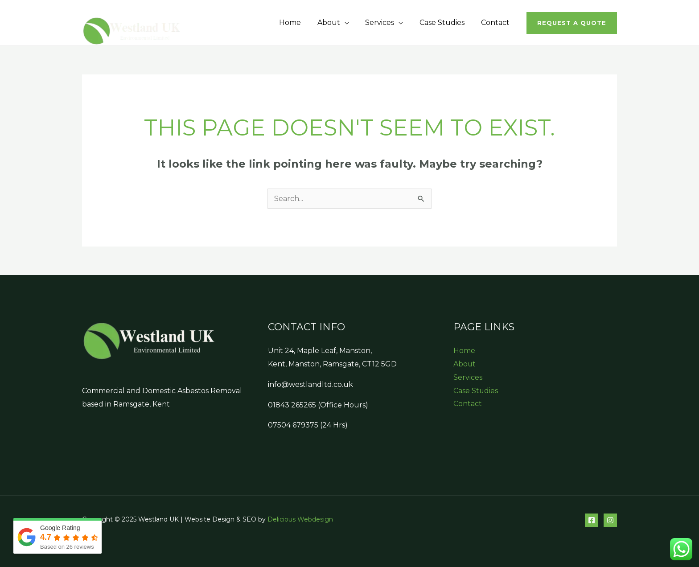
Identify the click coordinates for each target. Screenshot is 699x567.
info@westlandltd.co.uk (310, 384)
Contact (496, 22)
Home (299, 22)
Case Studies (445, 22)
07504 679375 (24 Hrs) (308, 425)
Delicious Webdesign (300, 519)
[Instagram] (610, 520)
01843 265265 (292, 405)
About (336, 22)
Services (384, 22)
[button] (571, 23)
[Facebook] (591, 520)
